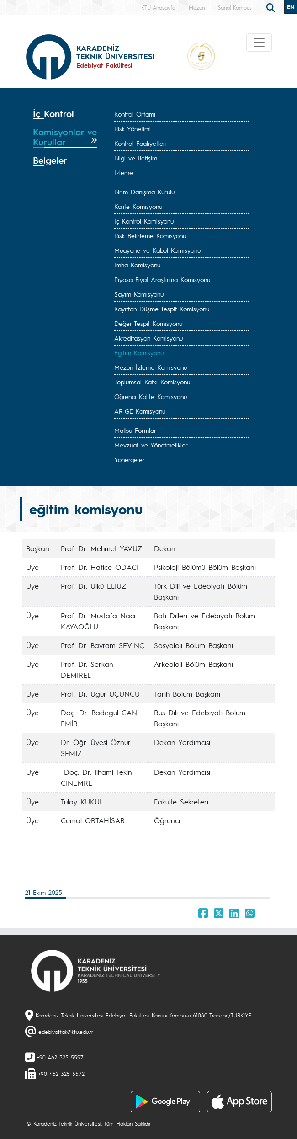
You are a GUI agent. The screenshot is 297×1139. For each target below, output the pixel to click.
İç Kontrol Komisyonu (144, 221)
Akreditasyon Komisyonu (148, 338)
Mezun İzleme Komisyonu (150, 367)
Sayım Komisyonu (139, 294)
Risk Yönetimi (132, 128)
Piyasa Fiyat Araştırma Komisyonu (162, 279)
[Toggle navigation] (259, 42)
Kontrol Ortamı (134, 114)
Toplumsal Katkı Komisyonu (152, 382)
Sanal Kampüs (235, 7)
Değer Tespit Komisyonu (148, 323)
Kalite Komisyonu (138, 206)
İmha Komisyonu (137, 265)
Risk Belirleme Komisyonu (150, 235)
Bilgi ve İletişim (135, 158)
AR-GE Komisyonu (139, 411)
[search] (272, 7)
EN (290, 7)
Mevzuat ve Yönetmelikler (151, 445)
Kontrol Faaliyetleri (140, 143)
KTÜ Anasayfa (158, 7)
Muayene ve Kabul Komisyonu (157, 250)
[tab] (65, 114)
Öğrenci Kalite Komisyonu (150, 396)
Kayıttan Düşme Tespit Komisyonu (161, 308)
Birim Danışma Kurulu (144, 191)
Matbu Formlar (135, 430)
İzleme (123, 172)
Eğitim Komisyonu (139, 352)
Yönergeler (129, 459)
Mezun (197, 7)
